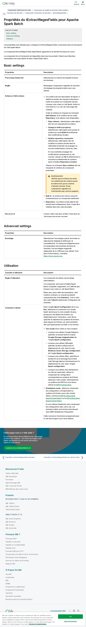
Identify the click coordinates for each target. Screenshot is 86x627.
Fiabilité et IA (10, 548)
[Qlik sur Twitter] (70, 610)
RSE (7, 580)
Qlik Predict (10, 525)
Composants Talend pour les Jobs (19, 10)
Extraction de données (15, 13)
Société (9, 574)
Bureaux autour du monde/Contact (19, 599)
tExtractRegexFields (59, 13)
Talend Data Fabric (13, 509)
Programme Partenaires (15, 590)
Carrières (9, 593)
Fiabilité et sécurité (13, 542)
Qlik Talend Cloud (12, 506)
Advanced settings (13, 36)
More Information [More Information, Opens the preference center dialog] (70, 621)
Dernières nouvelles (13, 596)
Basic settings (11, 33)
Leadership (10, 577)
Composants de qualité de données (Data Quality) (51, 10)
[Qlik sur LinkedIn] (74, 610)
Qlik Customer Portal (14, 486)
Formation (9, 479)
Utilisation (9, 39)
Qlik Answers (11, 522)
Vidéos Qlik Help (12, 473)
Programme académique (15, 587)
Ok (70, 616)
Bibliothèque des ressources (17, 489)
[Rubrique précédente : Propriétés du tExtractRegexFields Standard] (22, 457)
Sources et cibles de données (17, 560)
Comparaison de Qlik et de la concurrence (22, 554)
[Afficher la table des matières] (4, 10)
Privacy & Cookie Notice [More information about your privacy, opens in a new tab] (37, 624)
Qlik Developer (11, 476)
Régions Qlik (10, 564)
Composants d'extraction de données (38, 13)
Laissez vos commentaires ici (18, 448)
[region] (42, 619)
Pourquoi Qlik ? (11, 538)
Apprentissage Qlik (13, 483)
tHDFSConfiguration (63, 385)
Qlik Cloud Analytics (13, 518)
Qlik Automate (11, 528)
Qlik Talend (10, 503)
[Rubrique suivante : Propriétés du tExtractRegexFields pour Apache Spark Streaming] (64, 457)
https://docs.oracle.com (53, 256)
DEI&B (8, 583)
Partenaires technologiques (16, 557)
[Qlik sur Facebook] (78, 610)
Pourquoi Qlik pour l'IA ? (15, 551)
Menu (83, 4)
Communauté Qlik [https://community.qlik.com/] (58, 611)
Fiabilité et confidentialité (15, 545)
